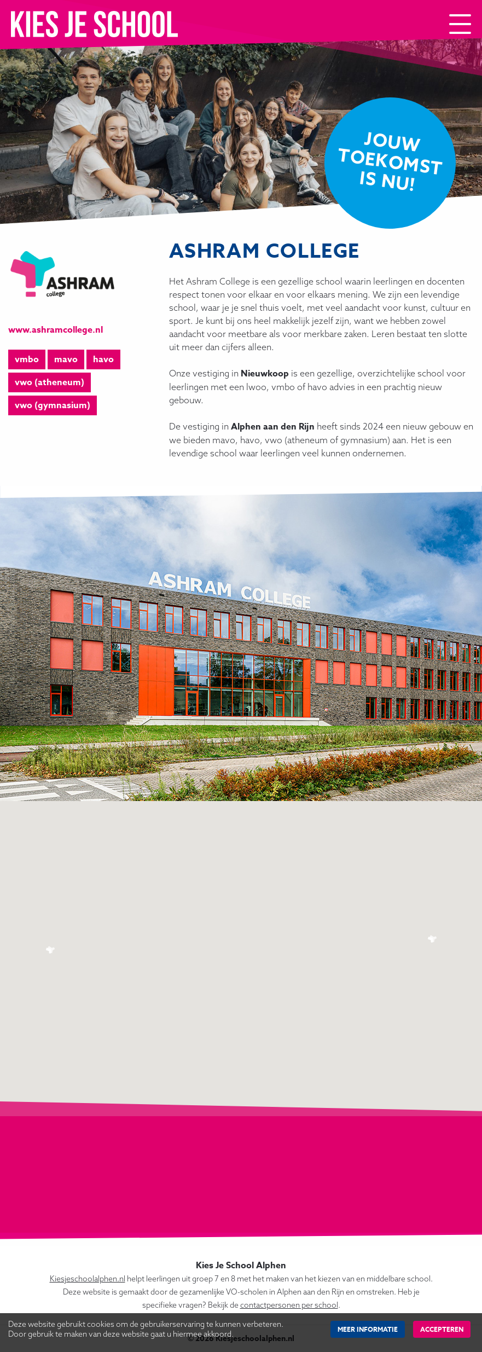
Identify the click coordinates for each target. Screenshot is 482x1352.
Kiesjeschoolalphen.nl (87, 1279)
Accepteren (441, 1329)
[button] (51, 950)
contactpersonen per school (289, 1305)
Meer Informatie (368, 1329)
